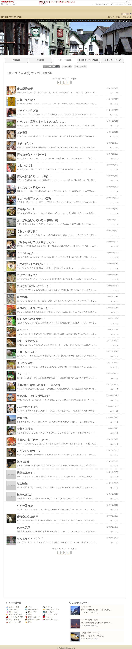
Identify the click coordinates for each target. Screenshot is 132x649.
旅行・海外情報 (32, 620)
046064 (125, 14)
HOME (3, 17)
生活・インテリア (14, 617)
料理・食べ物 (12, 620)
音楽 (28, 615)
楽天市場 (128, 4)
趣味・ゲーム (31, 610)
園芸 (28, 622)
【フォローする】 (114, 17)
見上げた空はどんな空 (89, 620)
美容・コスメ (12, 612)
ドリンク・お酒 (13, 622)
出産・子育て (12, 607)
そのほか (47, 617)
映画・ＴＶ (31, 612)
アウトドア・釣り (10, 4)
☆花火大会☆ (86, 607)
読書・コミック (32, 617)
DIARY (10, 17)
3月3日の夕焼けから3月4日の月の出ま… (96, 623)
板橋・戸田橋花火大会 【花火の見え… (96, 610)
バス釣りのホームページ (90, 633)
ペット (29, 607)
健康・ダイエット (14, 615)
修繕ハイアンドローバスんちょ (93, 636)
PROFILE (17, 17)
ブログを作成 (118, 4)
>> (100, 4)
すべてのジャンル (51, 620)
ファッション (12, 610)
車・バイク (48, 612)
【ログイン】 (126, 17)
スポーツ (47, 607)
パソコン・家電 (50, 615)
